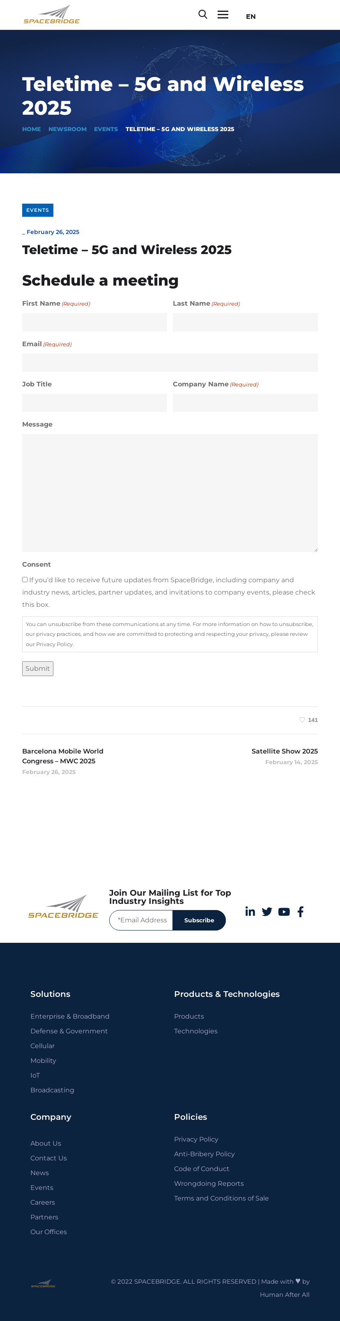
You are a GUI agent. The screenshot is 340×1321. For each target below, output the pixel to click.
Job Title (37, 384)
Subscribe (199, 920)
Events (106, 129)
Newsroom (67, 129)
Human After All (285, 1294)
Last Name (206, 304)
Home (31, 129)
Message (37, 424)
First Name (56, 304)
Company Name (215, 384)
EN (248, 16)
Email (46, 344)
